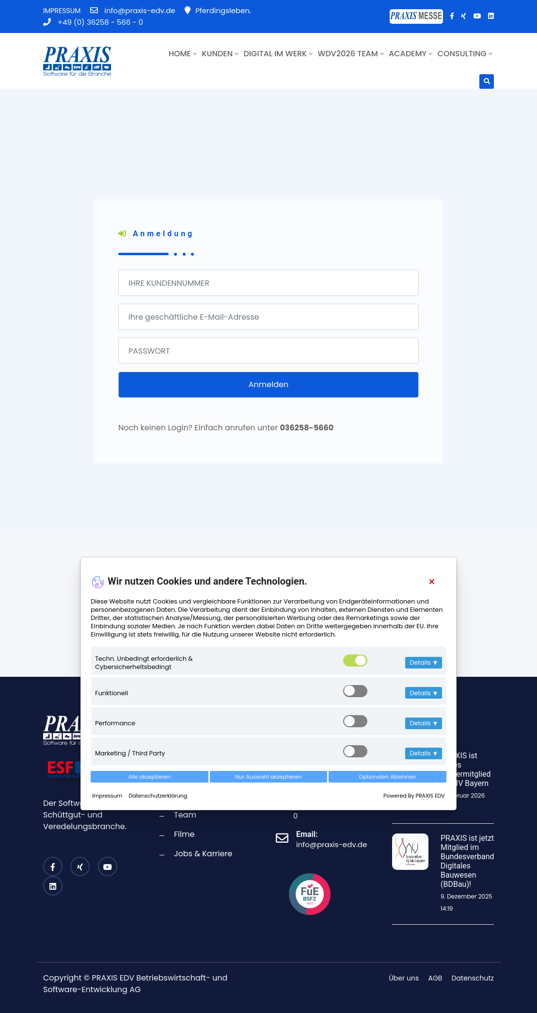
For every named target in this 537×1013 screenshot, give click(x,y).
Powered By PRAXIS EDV (414, 796)
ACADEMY (410, 53)
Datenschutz (473, 978)
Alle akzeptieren (149, 777)
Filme (184, 834)
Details (423, 662)
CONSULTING (465, 53)
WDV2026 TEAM (351, 53)
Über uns (404, 978)
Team (185, 814)
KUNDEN (220, 53)
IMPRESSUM (61, 11)
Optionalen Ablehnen (387, 777)
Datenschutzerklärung (157, 796)
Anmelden (268, 384)
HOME (183, 53)
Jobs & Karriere (203, 853)
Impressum (108, 796)
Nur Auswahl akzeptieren (268, 777)
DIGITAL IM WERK (278, 53)
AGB (435, 978)
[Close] (431, 582)
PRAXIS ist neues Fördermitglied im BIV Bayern (465, 769)
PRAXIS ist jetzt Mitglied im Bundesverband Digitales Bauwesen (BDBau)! (467, 861)
